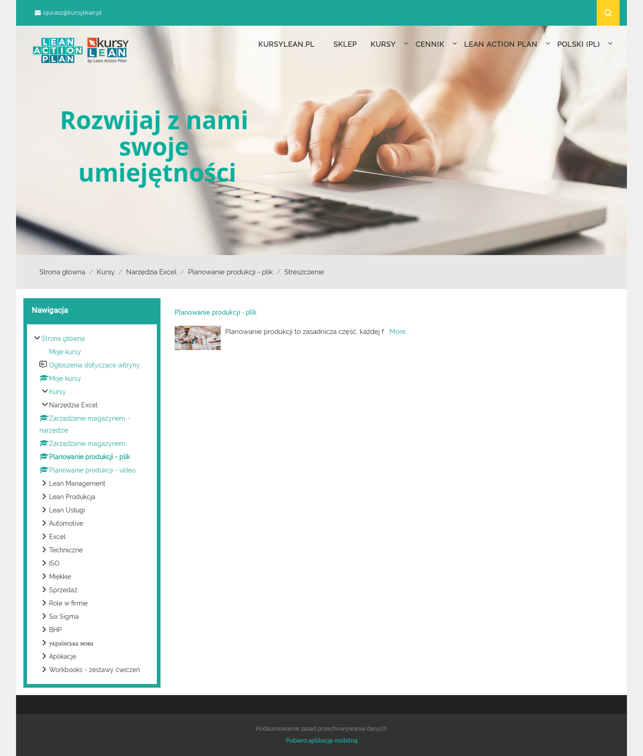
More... (399, 332)
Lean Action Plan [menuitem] (507, 43)
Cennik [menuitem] (436, 43)
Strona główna (62, 272)
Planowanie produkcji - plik (230, 272)
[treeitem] (92, 504)
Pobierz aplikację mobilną (321, 740)
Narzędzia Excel (151, 272)
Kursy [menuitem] (390, 43)
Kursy (106, 272)
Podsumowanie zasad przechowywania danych (321, 728)
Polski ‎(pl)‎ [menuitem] (585, 43)
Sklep (345, 44)
